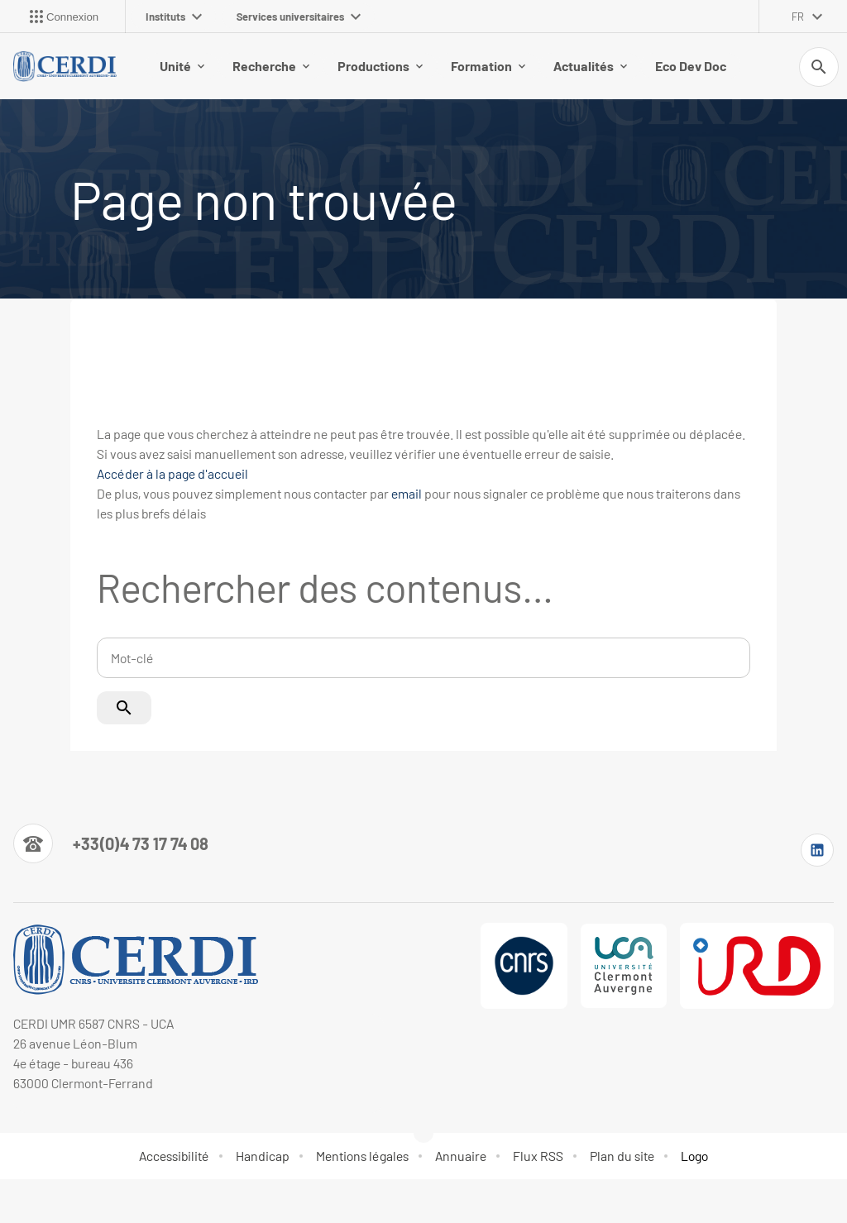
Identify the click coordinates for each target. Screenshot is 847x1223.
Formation (488, 66)
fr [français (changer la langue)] (798, 16)
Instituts (174, 16)
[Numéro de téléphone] (110, 843)
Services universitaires (299, 16)
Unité (182, 66)
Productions (380, 66)
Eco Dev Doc (690, 66)
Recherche (270, 66)
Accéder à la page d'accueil (172, 473)
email (406, 493)
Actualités (590, 66)
